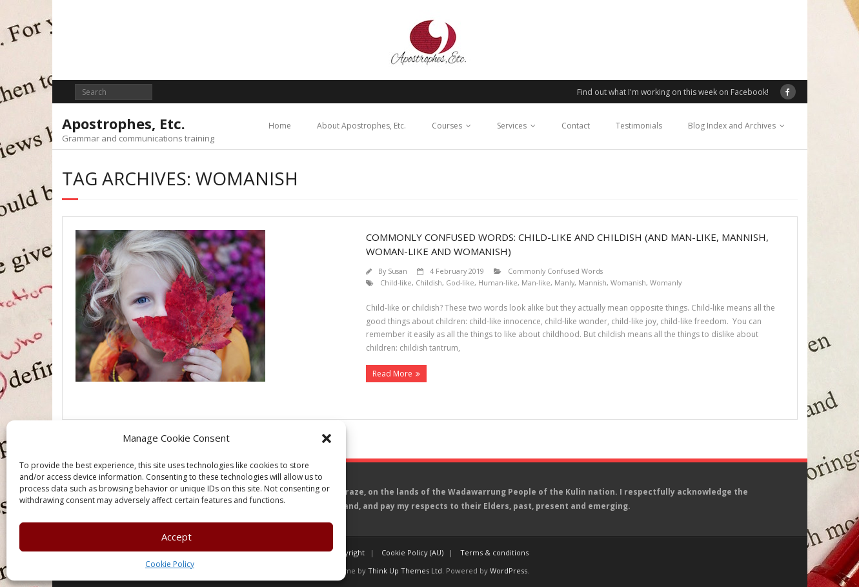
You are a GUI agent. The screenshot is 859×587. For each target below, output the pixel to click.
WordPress (508, 570)
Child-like (396, 282)
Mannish (592, 282)
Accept (176, 536)
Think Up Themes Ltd (405, 570)
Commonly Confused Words (555, 271)
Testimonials (639, 125)
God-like (460, 282)
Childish (429, 282)
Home (279, 125)
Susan (397, 271)
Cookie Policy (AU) (412, 552)
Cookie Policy (169, 564)
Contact (575, 125)
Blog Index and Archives (732, 125)
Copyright (348, 552)
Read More (392, 373)
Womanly (666, 282)
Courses (447, 125)
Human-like (498, 282)
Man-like (536, 282)
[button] (326, 438)
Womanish (628, 282)
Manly (564, 282)
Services (512, 125)
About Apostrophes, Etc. (361, 125)
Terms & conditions (494, 552)
